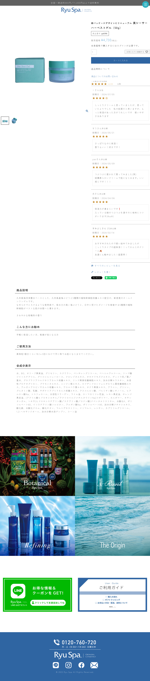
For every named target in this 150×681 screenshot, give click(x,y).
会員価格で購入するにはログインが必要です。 (115, 45)
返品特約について (100, 68)
